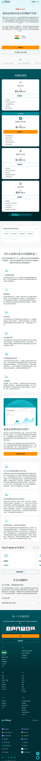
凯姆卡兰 (30, 233)
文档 (3, 678)
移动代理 (4, 659)
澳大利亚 (24, 691)
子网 (3, 666)
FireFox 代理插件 (26, 653)
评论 (3, 707)
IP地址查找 (24, 657)
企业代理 (4, 664)
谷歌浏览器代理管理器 (27, 651)
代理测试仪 (24, 655)
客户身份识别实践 (26, 701)
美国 (23, 678)
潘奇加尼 (14, 239)
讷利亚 (6, 233)
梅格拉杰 (22, 233)
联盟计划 (4, 703)
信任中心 (24, 714)
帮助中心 (4, 687)
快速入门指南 (5, 680)
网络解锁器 (4, 661)
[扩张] (38, 753)
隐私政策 (24, 710)
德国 (23, 684)
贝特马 (6, 239)
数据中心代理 (5, 657)
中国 (23, 675)
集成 (3, 675)
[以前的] (34, 547)
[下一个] (38, 547)
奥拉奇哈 (14, 233)
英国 (23, 682)
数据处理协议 (25, 705)
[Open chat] (38, 758)
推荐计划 (4, 705)
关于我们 (4, 701)
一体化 (3, 682)
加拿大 (23, 680)
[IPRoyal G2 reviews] (20, 9)
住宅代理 (4, 651)
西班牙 (23, 689)
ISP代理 (4, 655)
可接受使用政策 (25, 712)
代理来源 (24, 703)
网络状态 (4, 684)
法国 (23, 687)
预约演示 (34, 1)
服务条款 (24, 707)
